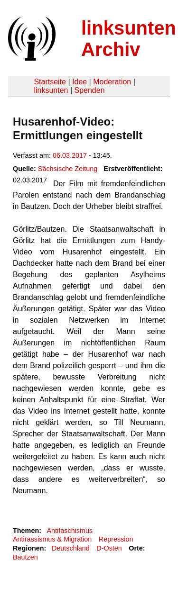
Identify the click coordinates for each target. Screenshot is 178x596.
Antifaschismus (70, 530)
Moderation (112, 82)
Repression (116, 539)
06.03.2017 (70, 155)
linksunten (51, 90)
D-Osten (109, 548)
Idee (79, 82)
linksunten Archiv (128, 39)
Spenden (89, 90)
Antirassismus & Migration (52, 539)
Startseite (50, 82)
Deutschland (71, 548)
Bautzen (25, 557)
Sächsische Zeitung (68, 168)
